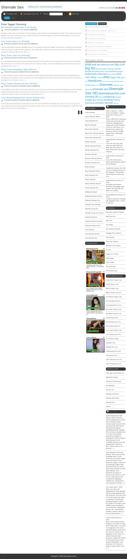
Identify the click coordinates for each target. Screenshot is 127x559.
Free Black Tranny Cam (114, 297)
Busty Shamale (90, 167)
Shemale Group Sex (91, 209)
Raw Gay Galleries (112, 241)
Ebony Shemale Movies (93, 183)
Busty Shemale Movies (92, 171)
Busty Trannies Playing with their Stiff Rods (19, 83)
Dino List (109, 220)
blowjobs (119, 71)
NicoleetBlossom (111, 195)
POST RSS (75, 14)
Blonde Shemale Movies (93, 146)
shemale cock (118, 85)
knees (121, 81)
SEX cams (113, 412)
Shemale (106, 85)
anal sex (96, 64)
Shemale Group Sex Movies (94, 213)
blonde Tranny (104, 71)
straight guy (90, 100)
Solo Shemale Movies (92, 234)
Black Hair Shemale (91, 129)
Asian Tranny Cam (112, 284)
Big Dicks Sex (110, 216)
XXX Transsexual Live (113, 364)
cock (118, 73)
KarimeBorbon (111, 139)
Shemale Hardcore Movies (94, 221)
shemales (88, 89)
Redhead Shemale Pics (92, 200)
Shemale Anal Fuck (112, 394)
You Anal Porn (111, 266)
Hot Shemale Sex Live (113, 322)
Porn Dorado (110, 237)
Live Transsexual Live (113, 334)
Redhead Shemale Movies (93, 196)
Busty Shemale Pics (91, 175)
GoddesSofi (110, 168)
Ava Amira (109, 487)
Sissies (108, 406)
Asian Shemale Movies (92, 116)
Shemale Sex (12, 7)
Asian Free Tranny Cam (114, 280)
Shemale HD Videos (112, 398)
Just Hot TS (110, 390)
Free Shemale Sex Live (113, 305)
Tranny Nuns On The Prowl (97, 54)
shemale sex (100, 89)
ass (103, 64)
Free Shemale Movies (113, 301)
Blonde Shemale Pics (92, 150)
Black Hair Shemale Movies (94, 133)
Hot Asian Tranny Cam (113, 309)
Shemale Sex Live (112, 347)
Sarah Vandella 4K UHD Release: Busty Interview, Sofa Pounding (114, 418)
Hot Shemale (110, 385)
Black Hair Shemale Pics (93, 137)
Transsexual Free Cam (113, 351)
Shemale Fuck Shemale (93, 204)
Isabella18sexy (111, 156)
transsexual (91, 102)
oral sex (96, 85)
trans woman (105, 102)
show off (101, 97)
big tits (90, 68)
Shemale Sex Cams (116, 107)
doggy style (115, 77)
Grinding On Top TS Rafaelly (97, 50)
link (124, 519)
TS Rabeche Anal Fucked (96, 35)
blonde (118, 69)
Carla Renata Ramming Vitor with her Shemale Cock (22, 98)
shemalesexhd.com (111, 93)
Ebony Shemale (90, 179)
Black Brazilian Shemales (105, 69)
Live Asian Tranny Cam (114, 330)
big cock (120, 64)
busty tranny (111, 74)
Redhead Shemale (91, 192)
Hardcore (95, 81)
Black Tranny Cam (112, 288)
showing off (91, 96)
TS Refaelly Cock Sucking (96, 39)
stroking (100, 100)
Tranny (116, 100)
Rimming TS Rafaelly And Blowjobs (99, 46)
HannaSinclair (110, 180)
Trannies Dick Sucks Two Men (98, 27)
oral (92, 85)
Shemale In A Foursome (96, 43)
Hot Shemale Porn (112, 318)
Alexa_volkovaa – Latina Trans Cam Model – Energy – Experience (115, 113)
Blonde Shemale (92, 71)
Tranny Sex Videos (112, 254)
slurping (118, 97)
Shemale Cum (110, 343)
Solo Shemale (89, 230)
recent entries (91, 23)
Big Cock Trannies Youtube (115, 212)
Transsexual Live (111, 355)
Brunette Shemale (91, 154)
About (13, 18)
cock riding (90, 77)
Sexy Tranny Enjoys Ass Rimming (15, 41)
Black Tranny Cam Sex (113, 292)
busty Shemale (99, 74)
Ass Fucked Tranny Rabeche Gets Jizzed (102, 31)
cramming (99, 77)
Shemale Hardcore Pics (92, 225)
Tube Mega (109, 258)
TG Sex (108, 250)
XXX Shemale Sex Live (114, 359)
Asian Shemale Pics (91, 121)
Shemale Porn (110, 402)
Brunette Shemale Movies (93, 158)
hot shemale (105, 81)
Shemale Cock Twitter (113, 246)
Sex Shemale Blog (112, 339)
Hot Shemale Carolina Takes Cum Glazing (18, 27)
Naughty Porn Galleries (114, 233)
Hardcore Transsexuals (113, 381)
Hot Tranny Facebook (113, 229)
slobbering (109, 97)
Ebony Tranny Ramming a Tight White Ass (18, 69)
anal (88, 64)
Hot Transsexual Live (113, 326)
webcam (115, 103)
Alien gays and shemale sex (115, 373)
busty (88, 73)
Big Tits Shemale (90, 125)
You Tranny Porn (111, 271)
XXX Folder (110, 262)
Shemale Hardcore (91, 217)
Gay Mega (109, 225)
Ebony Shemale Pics (92, 188)
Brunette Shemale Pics (92, 163)
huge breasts (114, 81)
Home (7, 18)
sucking (108, 99)
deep (106, 77)
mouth (87, 85)
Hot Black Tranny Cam (113, 313)
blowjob (113, 71)
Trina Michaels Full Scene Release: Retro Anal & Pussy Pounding (115, 454)
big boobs (110, 64)
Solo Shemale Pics (91, 238)
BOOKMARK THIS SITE (31, 14)
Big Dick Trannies (112, 377)
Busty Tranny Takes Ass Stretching (15, 55)
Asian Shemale (90, 112)
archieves (102, 23)
